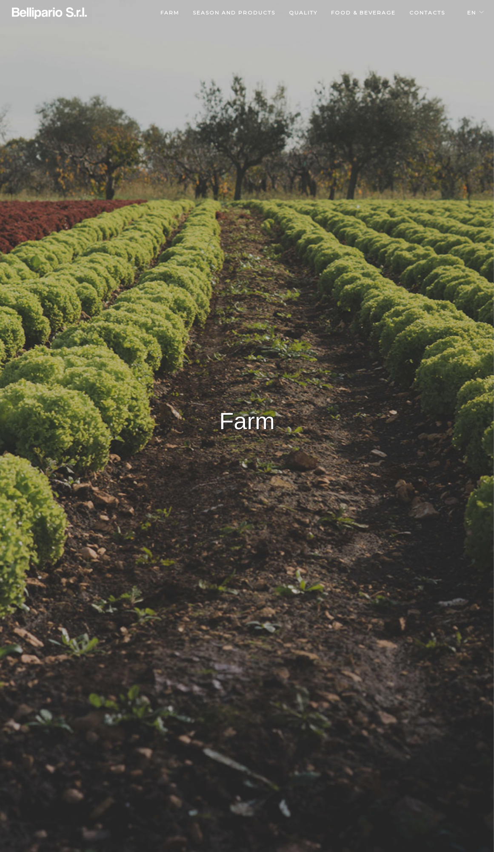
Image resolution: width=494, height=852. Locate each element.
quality (303, 12)
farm (169, 12)
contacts (427, 12)
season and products (234, 12)
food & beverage (363, 12)
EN (471, 12)
